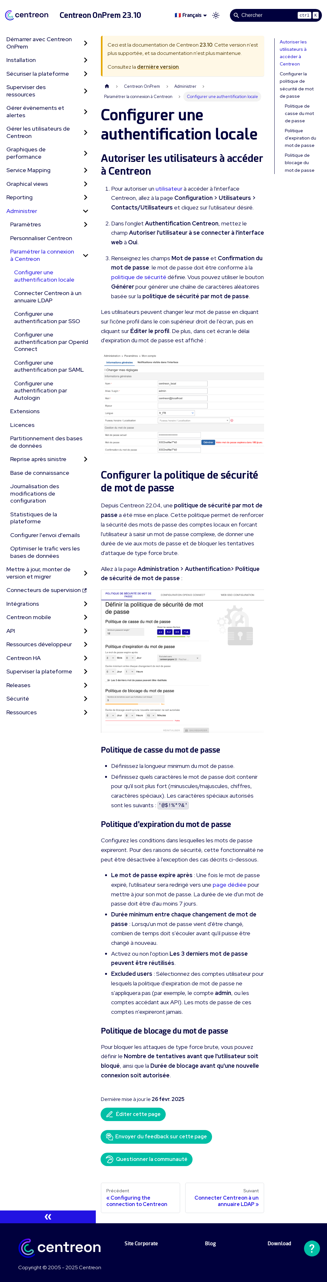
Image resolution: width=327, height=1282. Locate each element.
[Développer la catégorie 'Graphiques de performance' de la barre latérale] (86, 153)
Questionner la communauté (146, 1159)
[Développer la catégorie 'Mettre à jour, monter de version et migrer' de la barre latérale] (86, 573)
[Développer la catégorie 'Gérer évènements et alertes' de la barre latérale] (86, 111)
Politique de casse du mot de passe (299, 113)
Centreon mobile (28, 617)
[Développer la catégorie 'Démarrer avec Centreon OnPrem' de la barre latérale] (86, 43)
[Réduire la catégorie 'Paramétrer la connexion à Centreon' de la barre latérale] (86, 255)
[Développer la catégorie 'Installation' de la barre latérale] (86, 60)
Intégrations (22, 603)
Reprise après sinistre (38, 459)
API (10, 630)
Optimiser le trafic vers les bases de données (45, 552)
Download (279, 1243)
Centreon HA (23, 658)
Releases (18, 685)
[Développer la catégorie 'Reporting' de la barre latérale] (86, 197)
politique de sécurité (138, 277)
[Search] (276, 15)
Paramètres (25, 224)
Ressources (21, 712)
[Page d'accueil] (107, 86)
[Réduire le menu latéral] (48, 1216)
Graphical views (27, 183)
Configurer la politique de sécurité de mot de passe (297, 85)
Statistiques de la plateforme (33, 518)
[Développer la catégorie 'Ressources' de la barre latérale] (86, 712)
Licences (22, 425)
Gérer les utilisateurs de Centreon (38, 132)
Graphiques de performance (26, 153)
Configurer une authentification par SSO (47, 317)
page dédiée (230, 884)
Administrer (21, 211)
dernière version (158, 67)
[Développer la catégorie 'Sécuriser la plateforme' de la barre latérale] (86, 74)
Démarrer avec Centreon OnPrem (39, 42)
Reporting (19, 197)
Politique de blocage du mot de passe (300, 162)
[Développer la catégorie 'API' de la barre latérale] (86, 631)
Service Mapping (28, 170)
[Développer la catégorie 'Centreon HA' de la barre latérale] (86, 658)
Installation (21, 60)
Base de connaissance (39, 472)
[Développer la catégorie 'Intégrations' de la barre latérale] (86, 604)
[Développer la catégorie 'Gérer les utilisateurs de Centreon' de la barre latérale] (86, 132)
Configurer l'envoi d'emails (45, 535)
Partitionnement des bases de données (46, 442)
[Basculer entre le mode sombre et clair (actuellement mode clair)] (216, 15)
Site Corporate (141, 1243)
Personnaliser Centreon (41, 238)
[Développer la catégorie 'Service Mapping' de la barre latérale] (86, 170)
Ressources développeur (39, 644)
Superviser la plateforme (39, 671)
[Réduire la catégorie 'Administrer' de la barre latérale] (86, 211)
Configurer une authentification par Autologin (40, 390)
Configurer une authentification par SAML (49, 366)
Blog (210, 1243)
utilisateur (169, 188)
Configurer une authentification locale (44, 276)
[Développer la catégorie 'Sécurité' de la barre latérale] (86, 699)
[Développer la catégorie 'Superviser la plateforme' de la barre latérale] (86, 671)
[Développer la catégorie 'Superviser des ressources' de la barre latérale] (86, 91)
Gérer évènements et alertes (35, 111)
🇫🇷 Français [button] (188, 15)
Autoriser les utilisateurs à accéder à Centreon (293, 53)
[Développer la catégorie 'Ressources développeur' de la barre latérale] (86, 644)
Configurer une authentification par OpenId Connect (51, 342)
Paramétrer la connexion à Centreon (42, 255)
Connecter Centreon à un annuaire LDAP (47, 296)
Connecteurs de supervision (46, 590)
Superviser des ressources (26, 90)
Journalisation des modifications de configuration (34, 493)
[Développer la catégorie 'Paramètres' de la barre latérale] (86, 224)
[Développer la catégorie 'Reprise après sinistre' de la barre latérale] (86, 459)
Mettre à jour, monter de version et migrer (38, 572)
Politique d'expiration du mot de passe (300, 138)
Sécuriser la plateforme (37, 73)
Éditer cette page (133, 1114)
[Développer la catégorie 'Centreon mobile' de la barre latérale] (86, 617)
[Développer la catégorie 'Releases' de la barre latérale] (86, 685)
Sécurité (17, 698)
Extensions (25, 411)
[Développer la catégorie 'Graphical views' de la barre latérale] (86, 184)
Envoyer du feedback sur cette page (156, 1137)
